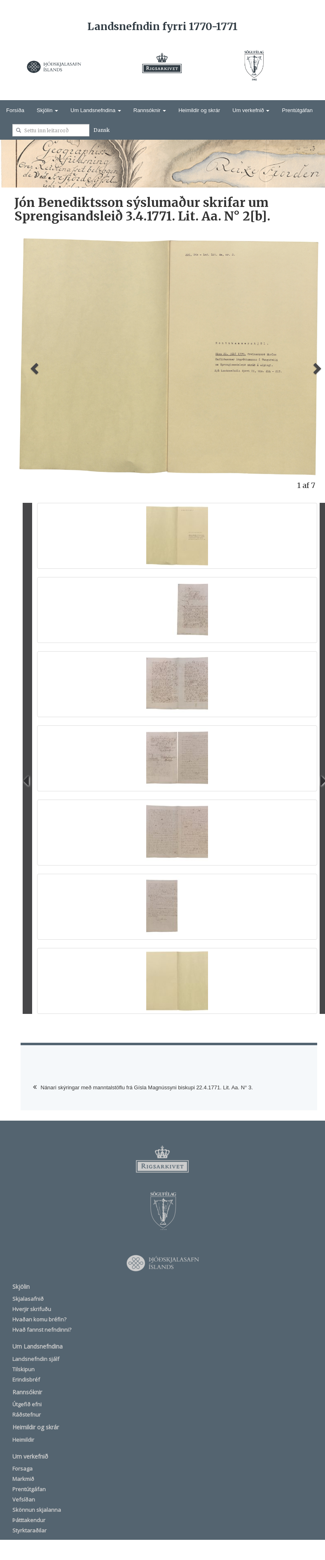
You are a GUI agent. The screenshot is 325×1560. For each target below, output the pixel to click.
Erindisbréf (26, 1379)
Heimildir (23, 1439)
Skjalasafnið (28, 1298)
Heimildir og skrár (199, 110)
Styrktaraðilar (29, 1530)
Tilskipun (23, 1369)
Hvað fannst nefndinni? (41, 1329)
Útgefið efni (27, 1404)
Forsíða (15, 110)
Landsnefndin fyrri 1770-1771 (162, 26)
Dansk (102, 130)
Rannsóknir (149, 110)
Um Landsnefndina (95, 110)
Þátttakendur (28, 1520)
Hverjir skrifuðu (31, 1309)
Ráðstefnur (26, 1414)
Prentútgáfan (297, 110)
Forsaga (22, 1468)
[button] (33, 366)
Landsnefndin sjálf (35, 1359)
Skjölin (47, 110)
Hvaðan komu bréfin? (39, 1319)
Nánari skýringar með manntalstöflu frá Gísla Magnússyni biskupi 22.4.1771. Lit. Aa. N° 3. (147, 1087)
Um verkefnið (250, 110)
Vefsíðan (23, 1499)
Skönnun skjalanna (36, 1509)
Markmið (23, 1479)
